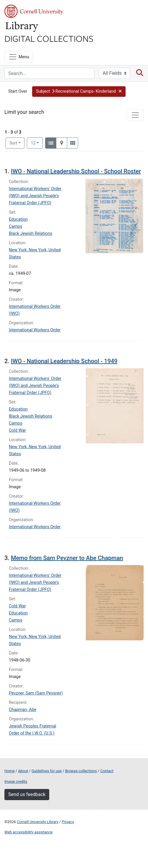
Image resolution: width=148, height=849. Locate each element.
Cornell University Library (37, 822)
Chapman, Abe (22, 709)
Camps (15, 226)
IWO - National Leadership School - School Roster (76, 171)
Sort (13, 143)
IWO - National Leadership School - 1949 (64, 361)
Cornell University (33, 11)
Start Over (17, 91)
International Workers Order (35, 330)
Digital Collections (48, 38)
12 (37, 143)
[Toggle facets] (135, 115)
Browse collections (81, 771)
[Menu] (18, 57)
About (23, 771)
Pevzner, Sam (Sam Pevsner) (36, 693)
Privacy (68, 822)
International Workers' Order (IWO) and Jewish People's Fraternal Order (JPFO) (35, 195)
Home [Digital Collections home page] (9, 771)
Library (22, 27)
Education (18, 219)
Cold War (17, 430)
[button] (79, 91)
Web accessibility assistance (28, 832)
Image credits (15, 781)
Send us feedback (26, 794)
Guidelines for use (47, 771)
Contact (107, 771)
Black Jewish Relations (30, 233)
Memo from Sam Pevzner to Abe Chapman (67, 557)
